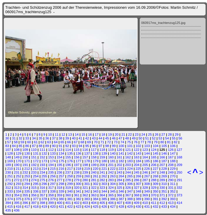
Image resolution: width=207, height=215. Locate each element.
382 (79, 199)
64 (56, 142)
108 (17, 149)
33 (27, 138)
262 (104, 176)
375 (19, 199)
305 (121, 184)
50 (140, 138)
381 (70, 199)
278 (68, 180)
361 (77, 195)
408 (128, 202)
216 (61, 168)
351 (164, 191)
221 (104, 168)
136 (79, 153)
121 (128, 149)
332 (179, 187)
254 (36, 176)
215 (53, 168)
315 (34, 187)
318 (60, 187)
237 (68, 172)
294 (27, 184)
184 (139, 161)
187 (164, 161)
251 (10, 176)
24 (143, 134)
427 (113, 206)
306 (130, 184)
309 (155, 184)
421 (61, 206)
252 (19, 176)
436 (17, 210)
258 (70, 176)
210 (10, 168)
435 (8, 210)
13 (70, 134)
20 (116, 134)
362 (85, 195)
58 (16, 142)
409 (136, 202)
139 (104, 153)
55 (174, 138)
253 (27, 176)
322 (94, 187)
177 (79, 161)
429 (130, 206)
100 (121, 146)
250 (179, 172)
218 (79, 168)
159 (102, 157)
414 (179, 202)
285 (128, 180)
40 (74, 138)
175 (61, 161)
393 (173, 199)
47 (120, 138)
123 (145, 149)
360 (68, 195)
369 (145, 195)
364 (102, 195)
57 (9, 142)
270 (173, 176)
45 (107, 138)
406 (111, 202)
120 (120, 149)
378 (44, 199)
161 (120, 157)
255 (44, 176)
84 (14, 146)
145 (155, 153)
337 (44, 191)
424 (87, 206)
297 (53, 184)
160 (111, 157)
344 (104, 191)
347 (130, 191)
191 (25, 165)
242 (111, 172)
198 (85, 165)
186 (155, 161)
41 (80, 138)
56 (180, 138)
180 (104, 161)
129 (19, 153)
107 (8, 149)
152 (42, 157)
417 (27, 206)
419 (44, 206)
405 (102, 202)
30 (7, 138)
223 (121, 168)
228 (164, 168)
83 (7, 146)
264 (121, 176)
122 (136, 149)
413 (171, 202)
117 (94, 149)
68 (82, 142)
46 (114, 138)
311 (173, 184)
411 (154, 202)
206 (154, 165)
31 (14, 138)
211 (19, 168)
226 (147, 168)
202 (120, 165)
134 (61, 153)
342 (87, 191)
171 (27, 161)
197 (77, 165)
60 (29, 142)
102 (139, 146)
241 (102, 172)
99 (114, 146)
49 (134, 138)
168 (179, 157)
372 (171, 195)
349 (147, 191)
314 (25, 187)
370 (154, 195)
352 (173, 191)
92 (67, 146)
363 (94, 195)
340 (70, 191)
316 (42, 187)
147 (173, 153)
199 (94, 165)
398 (42, 202)
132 (44, 153)
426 (104, 206)
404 (94, 202)
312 (8, 187)
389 (139, 199)
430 (139, 206)
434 (173, 206)
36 (47, 138)
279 (77, 180)
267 (147, 176)
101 (130, 146)
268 (155, 176)
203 (128, 165)
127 (179, 149)
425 (96, 206)
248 (162, 172)
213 (36, 168)
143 (139, 153)
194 (51, 165)
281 (94, 180)
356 (34, 195)
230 (8, 172)
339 (61, 191)
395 (17, 202)
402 (77, 202)
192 (34, 165)
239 (85, 172)
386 (113, 199)
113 (60, 149)
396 (25, 202)
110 (34, 149)
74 (122, 142)
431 (147, 206)
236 (60, 172)
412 (162, 202)
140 (113, 153)
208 (171, 165)
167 (171, 157)
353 (8, 195)
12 (63, 134)
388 (130, 199)
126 (171, 149)
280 (85, 180)
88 (40, 146)
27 (163, 134)
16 (90, 134)
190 (17, 165)
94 (80, 146)
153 (51, 157)
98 (107, 146)
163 (136, 157)
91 (60, 146)
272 (17, 180)
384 (96, 199)
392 (164, 199)
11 (56, 134)
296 (44, 184)
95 (87, 146)
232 (25, 172)
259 (79, 176)
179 (96, 161)
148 (8, 157)
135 (70, 153)
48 (127, 138)
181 (113, 161)
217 (70, 168)
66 (69, 142)
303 (104, 184)
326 (128, 187)
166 (162, 157)
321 (85, 187)
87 (34, 146)
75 (129, 142)
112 (51, 149)
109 (25, 149)
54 (167, 138)
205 (145, 165)
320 (77, 187)
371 (162, 195)
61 (36, 142)
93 (74, 146)
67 (75, 142)
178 (87, 161)
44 (100, 138)
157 (85, 157)
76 (135, 142)
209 (179, 165)
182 (121, 161)
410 (145, 202)
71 (102, 142)
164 (145, 157)
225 (139, 168)
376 (27, 199)
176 (70, 161)
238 (77, 172)
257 (61, 176)
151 (34, 157)
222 (113, 168)
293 (19, 184)
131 (36, 153)
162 (128, 157)
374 (10, 199)
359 (60, 195)
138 (96, 153)
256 (53, 176)
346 (121, 191)
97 (100, 146)
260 (87, 176)
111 (42, 149)
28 (170, 134)
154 (60, 157)
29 (176, 134)
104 (155, 146)
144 (147, 153)
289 (162, 180)
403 (85, 202)
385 (104, 199)
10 (50, 134)
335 (27, 191)
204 (136, 165)
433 (164, 206)
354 (17, 195)
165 (154, 157)
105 (164, 146)
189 (8, 165)
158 (94, 157)
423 (79, 206)
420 (53, 206)
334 (19, 191)
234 (42, 172)
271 (8, 180)
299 (70, 184)
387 (121, 199)
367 (128, 195)
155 (68, 157)
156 (77, 157)
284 (120, 180)
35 (40, 138)
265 (130, 176)
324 (111, 187)
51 (147, 138)
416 (19, 206)
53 (160, 138)
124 (154, 149)
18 (103, 134)
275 (42, 180)
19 (110, 134)
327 (136, 187)
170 (19, 161)
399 (51, 202)
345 (113, 191)
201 (111, 165)
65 (62, 142)
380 (61, 199)
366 (120, 195)
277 (60, 180)
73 (116, 142)
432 (155, 206)
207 (162, 165)
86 (27, 146)
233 (34, 172)
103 (147, 146)
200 (102, 165)
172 (36, 161)
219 (87, 168)
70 (96, 142)
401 (68, 202)
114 (68, 149)
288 (154, 180)
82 (175, 142)
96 (94, 146)
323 (102, 187)
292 (10, 184)
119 (111, 149)
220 (96, 168)
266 (139, 176)
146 (164, 153)
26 (156, 134)
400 (60, 202)
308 (147, 184)
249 (171, 172)
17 (97, 134)
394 (8, 202)
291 (179, 180)
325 (120, 187)
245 (136, 172)
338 (53, 191)
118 (102, 149)
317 (51, 187)
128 (10, 153)
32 (21, 138)
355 (25, 195)
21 (123, 134)
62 (42, 142)
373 (179, 195)
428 (121, 206)
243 (120, 172)
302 (96, 184)
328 (145, 187)
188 (173, 161)
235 (51, 172)
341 (79, 191)
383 (87, 199)
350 (155, 191)
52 (154, 138)
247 (154, 172)
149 (17, 157)
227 (155, 168)
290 (171, 180)
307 (139, 184)
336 (36, 191)
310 (164, 184)
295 (36, 184)
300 (79, 184)
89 (47, 146)
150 (25, 157)
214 (44, 168)
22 (130, 134)
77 (142, 142)
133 (53, 153)
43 (94, 138)
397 (34, 202)
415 (10, 206)
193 (42, 165)
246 (145, 172)
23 (137, 134)
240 (94, 172)
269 (164, 176)
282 (102, 180)
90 (54, 146)
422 (70, 206)
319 (68, 187)
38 (60, 138)
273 (25, 180)
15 (83, 134)
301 (87, 184)
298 (61, 184)
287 (145, 180)
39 (67, 138)
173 (44, 161)
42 (87, 138)
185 (147, 161)
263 (113, 176)
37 (54, 138)
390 (147, 199)
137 (87, 153)
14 (77, 134)
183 (130, 161)
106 (173, 146)
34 (34, 138)
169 (10, 161)
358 (51, 195)
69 (89, 142)
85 (21, 146)
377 (36, 199)
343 (96, 191)
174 (53, 161)
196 (68, 165)
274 (34, 180)
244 (128, 172)
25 (150, 134)
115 (77, 149)
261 (96, 176)
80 (162, 142)
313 (17, 187)
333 (10, 191)
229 (173, 168)
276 (51, 180)
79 (156, 142)
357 (42, 195)
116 (85, 149)
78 (149, 142)
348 (139, 191)
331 (171, 187)
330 (162, 187)
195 (60, 165)
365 (111, 195)
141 (121, 153)
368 (136, 195)
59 (22, 142)
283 (111, 180)
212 (27, 168)
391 (155, 199)
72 (109, 142)
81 (169, 142)
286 (136, 180)
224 (130, 168)
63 (49, 142)
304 (113, 184)
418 (36, 206)
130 (27, 153)
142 (130, 153)
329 (154, 187)
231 (17, 172)
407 (120, 202)
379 (53, 199)
